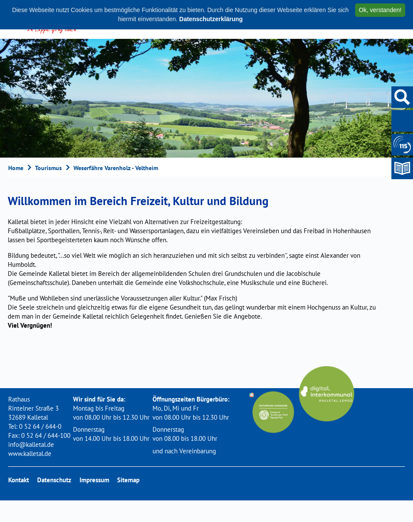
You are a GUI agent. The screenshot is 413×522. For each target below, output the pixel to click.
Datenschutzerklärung (211, 19)
